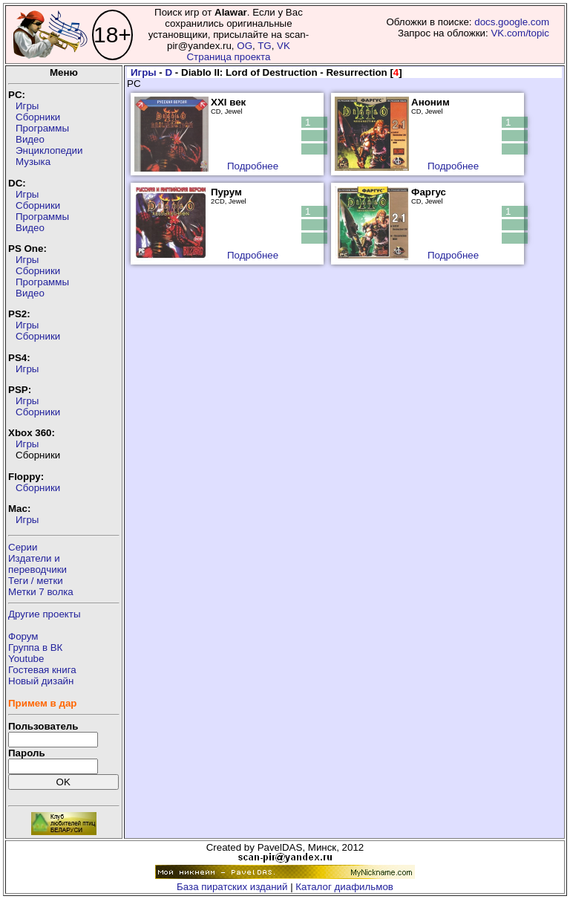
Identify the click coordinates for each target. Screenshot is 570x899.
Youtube (26, 658)
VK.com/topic (520, 33)
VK (283, 45)
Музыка (33, 161)
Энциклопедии (49, 150)
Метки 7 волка (40, 591)
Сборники (38, 117)
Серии (22, 547)
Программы (42, 128)
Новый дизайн (40, 681)
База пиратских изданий (232, 886)
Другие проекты (44, 614)
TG (265, 45)
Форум (23, 636)
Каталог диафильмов (344, 886)
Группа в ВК (35, 647)
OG (244, 45)
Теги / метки (35, 580)
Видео (30, 139)
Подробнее (252, 166)
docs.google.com (511, 21)
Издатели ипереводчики (37, 564)
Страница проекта (228, 56)
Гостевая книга (42, 669)
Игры (27, 105)
